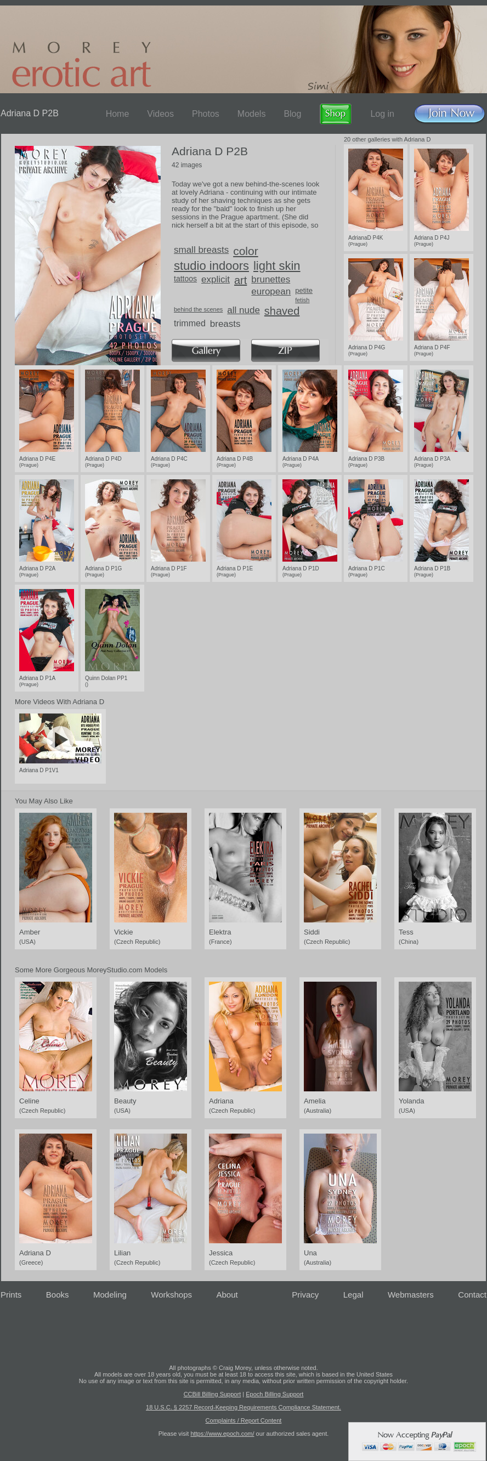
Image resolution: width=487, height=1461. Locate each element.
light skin (277, 266)
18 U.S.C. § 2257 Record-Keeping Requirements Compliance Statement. (243, 1407)
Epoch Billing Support (274, 1394)
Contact (472, 1294)
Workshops (171, 1294)
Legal (353, 1294)
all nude (243, 310)
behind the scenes (198, 309)
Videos (160, 113)
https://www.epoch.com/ (222, 1433)
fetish (302, 300)
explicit (215, 279)
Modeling (110, 1294)
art (240, 280)
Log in (382, 113)
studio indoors (211, 266)
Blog (292, 113)
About (227, 1294)
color (245, 251)
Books (57, 1294)
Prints (11, 1294)
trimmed (190, 323)
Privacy (305, 1294)
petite (304, 290)
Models (251, 113)
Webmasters (411, 1294)
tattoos (185, 278)
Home (117, 113)
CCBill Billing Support (212, 1394)
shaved (282, 311)
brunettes (270, 279)
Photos (205, 113)
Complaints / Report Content (244, 1420)
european (271, 291)
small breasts (201, 250)
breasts (225, 324)
